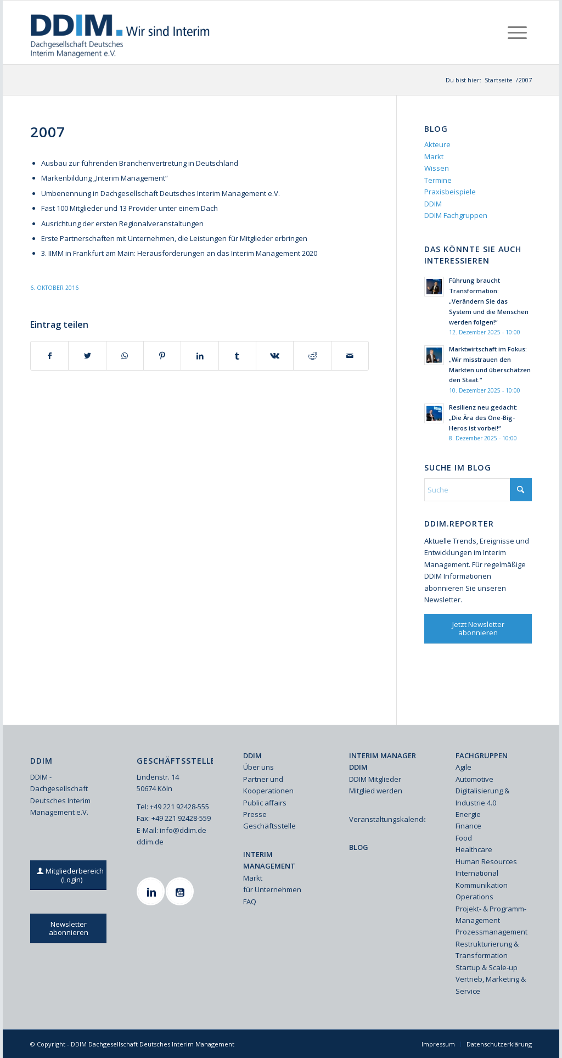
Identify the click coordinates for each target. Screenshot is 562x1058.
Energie (468, 814)
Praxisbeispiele (450, 192)
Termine (438, 180)
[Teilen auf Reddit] (312, 356)
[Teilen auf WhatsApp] (124, 356)
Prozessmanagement (491, 932)
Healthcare (474, 849)
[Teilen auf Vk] (274, 356)
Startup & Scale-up (487, 967)
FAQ (249, 901)
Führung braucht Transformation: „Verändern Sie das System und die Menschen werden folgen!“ (489, 301)
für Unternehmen (272, 889)
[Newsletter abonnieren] (68, 928)
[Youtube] (181, 891)
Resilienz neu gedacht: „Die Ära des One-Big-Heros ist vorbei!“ (483, 417)
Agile (463, 767)
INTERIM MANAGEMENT (269, 860)
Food (464, 838)
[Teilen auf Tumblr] (237, 356)
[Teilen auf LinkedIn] (199, 356)
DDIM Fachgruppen (455, 215)
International (477, 873)
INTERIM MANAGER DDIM (382, 761)
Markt (433, 156)
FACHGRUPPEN (482, 755)
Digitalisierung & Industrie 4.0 (482, 796)
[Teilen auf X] (87, 356)
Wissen (436, 168)
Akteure (437, 144)
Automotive (474, 779)
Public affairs (264, 803)
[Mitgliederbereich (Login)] (71, 875)
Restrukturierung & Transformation (487, 949)
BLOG (358, 847)
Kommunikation (482, 885)
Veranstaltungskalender (387, 819)
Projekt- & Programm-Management (491, 914)
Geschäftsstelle (269, 826)
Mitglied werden (375, 791)
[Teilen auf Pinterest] (162, 356)
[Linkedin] (152, 891)
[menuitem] (517, 32)
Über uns (258, 767)
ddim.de (150, 842)
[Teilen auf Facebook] (49, 356)
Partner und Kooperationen (268, 785)
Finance (468, 826)
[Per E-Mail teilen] (349, 356)
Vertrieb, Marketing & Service (491, 984)
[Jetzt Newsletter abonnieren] (478, 628)
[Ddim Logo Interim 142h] (121, 32)
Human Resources (486, 861)
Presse (255, 814)
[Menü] (517, 32)
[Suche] (478, 489)
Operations (474, 897)
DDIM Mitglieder (375, 779)
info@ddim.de (183, 830)
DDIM (433, 204)
